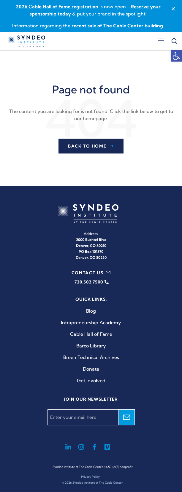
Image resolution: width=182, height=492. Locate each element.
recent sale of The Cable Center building (117, 26)
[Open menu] (161, 41)
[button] (176, 56)
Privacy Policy (90, 477)
